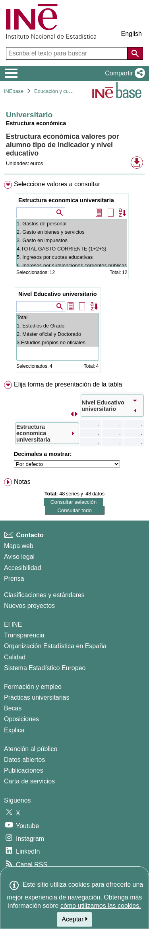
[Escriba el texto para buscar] (67, 53)
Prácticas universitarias (37, 697)
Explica (14, 730)
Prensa (14, 578)
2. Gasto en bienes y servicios (72, 232)
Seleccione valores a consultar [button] (57, 184)
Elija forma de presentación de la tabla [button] (68, 384)
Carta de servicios (29, 781)
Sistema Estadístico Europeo (44, 668)
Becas (12, 708)
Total (58, 317)
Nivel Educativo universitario (57, 294)
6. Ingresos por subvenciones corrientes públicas (72, 265)
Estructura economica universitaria (66, 200)
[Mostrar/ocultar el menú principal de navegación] (11, 73)
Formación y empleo (33, 686)
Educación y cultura (56, 91)
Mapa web (18, 545)
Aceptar (74, 919)
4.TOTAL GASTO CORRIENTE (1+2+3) (72, 249)
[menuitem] (74, 278)
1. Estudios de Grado (58, 326)
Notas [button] (22, 481)
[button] (123, 73)
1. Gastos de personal (72, 223)
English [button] (131, 33)
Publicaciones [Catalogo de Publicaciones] (23, 770)
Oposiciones (21, 719)
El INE (13, 624)
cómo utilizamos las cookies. (100, 905)
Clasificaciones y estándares (44, 595)
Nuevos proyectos (29, 605)
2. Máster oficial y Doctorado (58, 334)
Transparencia (24, 635)
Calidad (14, 657)
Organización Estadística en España (55, 646)
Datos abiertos (24, 759)
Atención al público (30, 749)
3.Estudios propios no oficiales (58, 342)
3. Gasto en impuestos (72, 240)
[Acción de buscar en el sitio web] (135, 53)
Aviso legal (19, 556)
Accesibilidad (22, 567)
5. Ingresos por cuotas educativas (72, 257)
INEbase (13, 91)
